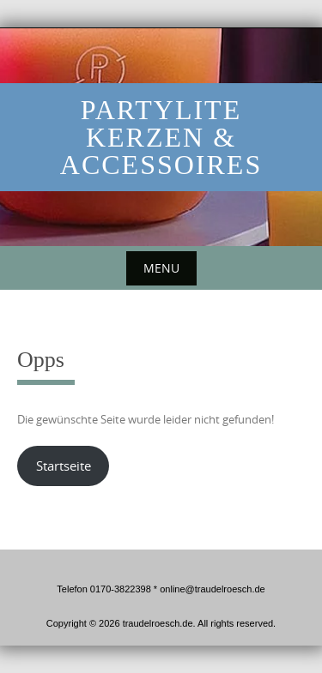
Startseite (63, 466)
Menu (161, 268)
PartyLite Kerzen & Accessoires (161, 137)
